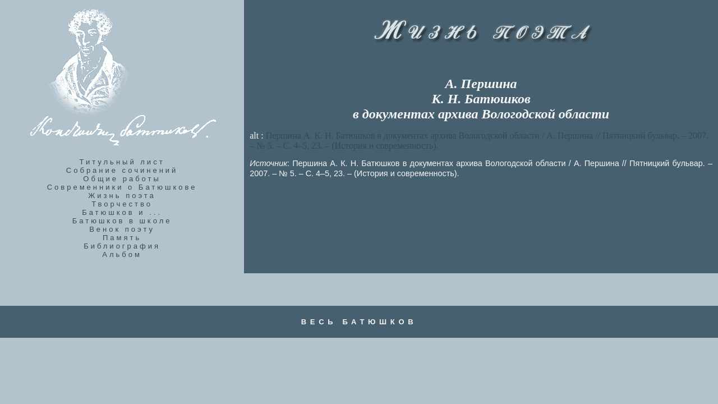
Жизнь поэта (121, 195)
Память (122, 237)
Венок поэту (122, 229)
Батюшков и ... (122, 212)
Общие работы (122, 179)
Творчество (122, 204)
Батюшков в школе (122, 221)
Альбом (122, 254)
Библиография (122, 246)
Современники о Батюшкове (122, 187)
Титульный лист (122, 162)
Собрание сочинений (122, 170)
